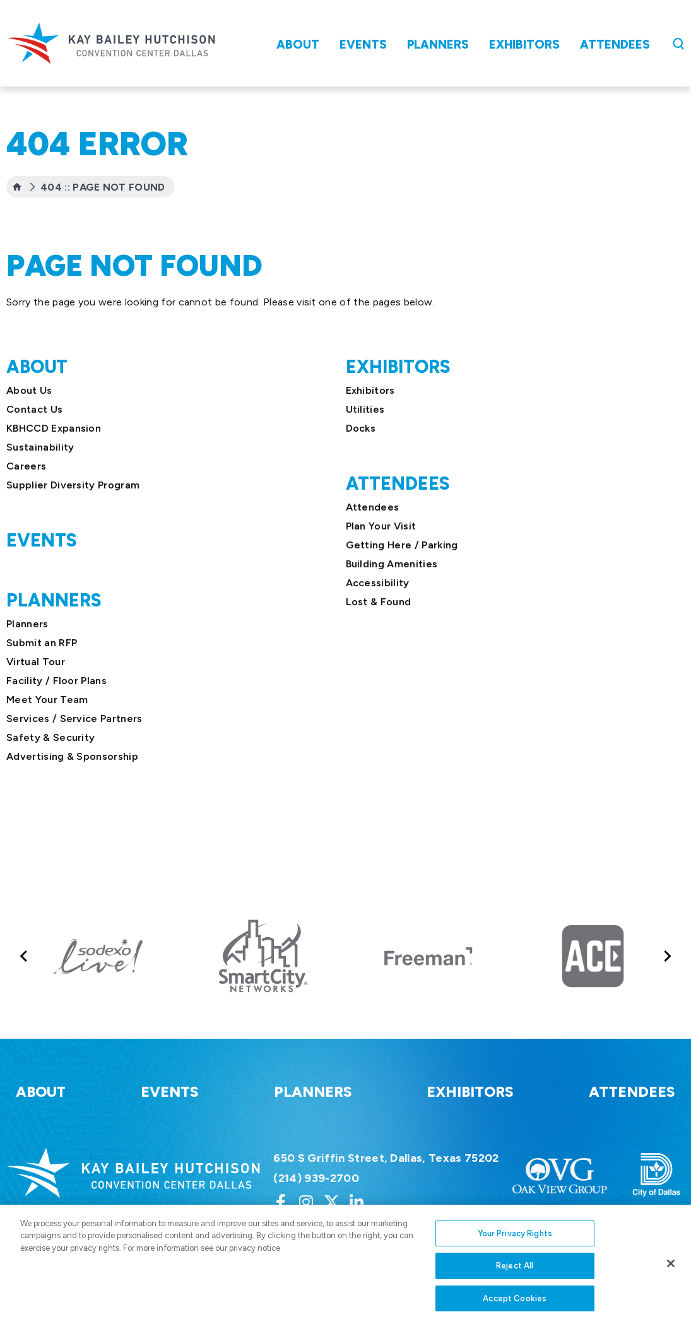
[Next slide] (667, 956)
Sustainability (40, 447)
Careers (26, 466)
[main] (345, 436)
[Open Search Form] (678, 43)
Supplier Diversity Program (72, 485)
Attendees (615, 44)
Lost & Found (378, 602)
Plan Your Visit (381, 526)
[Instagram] (306, 1201)
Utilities (365, 409)
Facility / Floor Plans (56, 681)
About (297, 44)
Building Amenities (392, 564)
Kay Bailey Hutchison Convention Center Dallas (110, 43)
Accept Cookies (514, 1305)
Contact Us (34, 409)
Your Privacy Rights (515, 1240)
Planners (438, 44)
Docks (361, 428)
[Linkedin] (356, 1201)
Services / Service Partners (74, 718)
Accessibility (378, 583)
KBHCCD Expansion (53, 428)
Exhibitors (524, 44)
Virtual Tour (35, 662)
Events (363, 44)
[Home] (17, 186)
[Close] (671, 1270)
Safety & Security (50, 737)
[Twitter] (331, 1201)
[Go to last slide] (24, 956)
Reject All (514, 1272)
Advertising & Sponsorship (72, 756)
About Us (29, 390)
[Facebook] (280, 1201)
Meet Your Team (47, 700)
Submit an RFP (41, 643)
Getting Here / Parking (402, 545)
